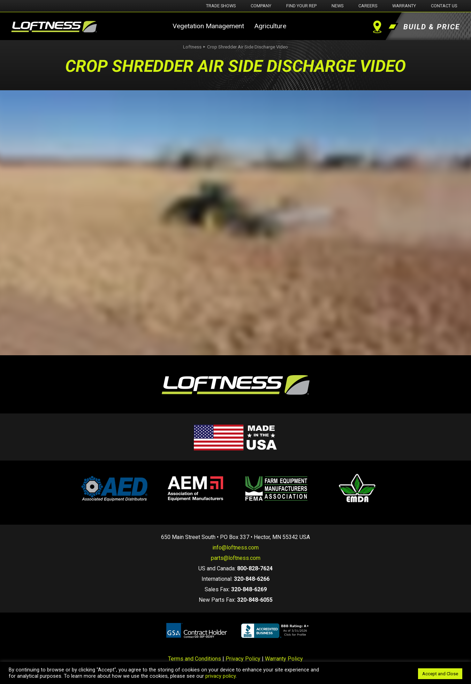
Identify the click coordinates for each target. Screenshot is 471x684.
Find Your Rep (301, 5)
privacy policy (220, 676)
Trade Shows (221, 5)
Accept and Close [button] (440, 673)
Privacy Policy (243, 658)
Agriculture (270, 26)
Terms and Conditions (194, 658)
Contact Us (444, 5)
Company (261, 5)
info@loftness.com (235, 547)
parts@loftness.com (235, 558)
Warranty (404, 5)
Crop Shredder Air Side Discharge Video (247, 47)
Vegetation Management (208, 26)
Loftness (192, 47)
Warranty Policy (284, 658)
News (337, 5)
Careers (367, 5)
